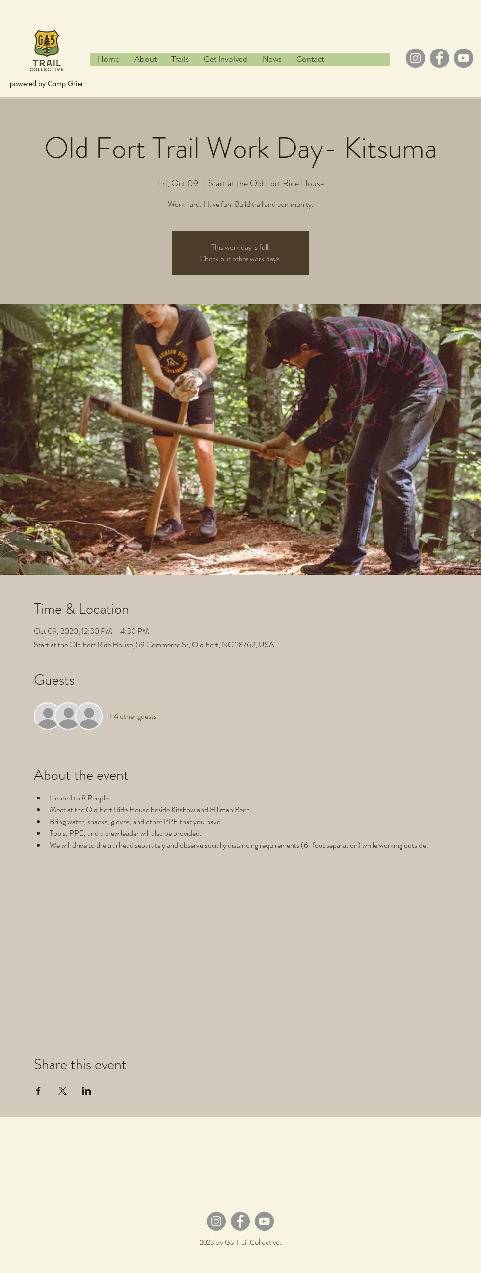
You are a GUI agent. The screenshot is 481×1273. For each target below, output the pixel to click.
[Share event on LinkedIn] (86, 1091)
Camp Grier (65, 83)
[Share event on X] (62, 1091)
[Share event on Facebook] (38, 1091)
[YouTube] (463, 58)
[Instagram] (415, 58)
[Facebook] (439, 58)
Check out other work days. (240, 258)
